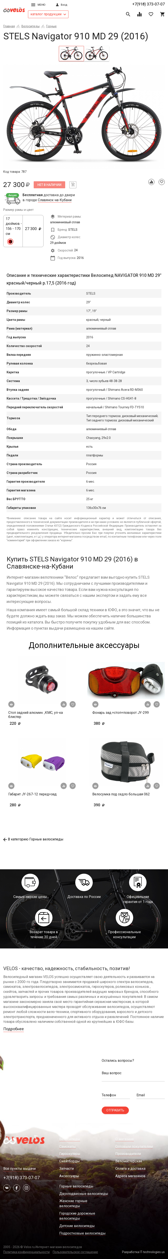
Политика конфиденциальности (26, 1252)
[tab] (71, 53)
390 (106, 805)
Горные (51, 26)
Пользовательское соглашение (75, 1252)
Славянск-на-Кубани (55, 200)
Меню (38, 5)
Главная (9, 26)
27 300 (33, 231)
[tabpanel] (84, 117)
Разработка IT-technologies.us (143, 1252)
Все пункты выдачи (19, 1168)
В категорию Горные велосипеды (33, 839)
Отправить (115, 1110)
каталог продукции (48, 14)
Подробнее (13, 1029)
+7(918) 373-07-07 (148, 4)
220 (28, 723)
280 (28, 805)
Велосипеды (30, 26)
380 (112, 723)
